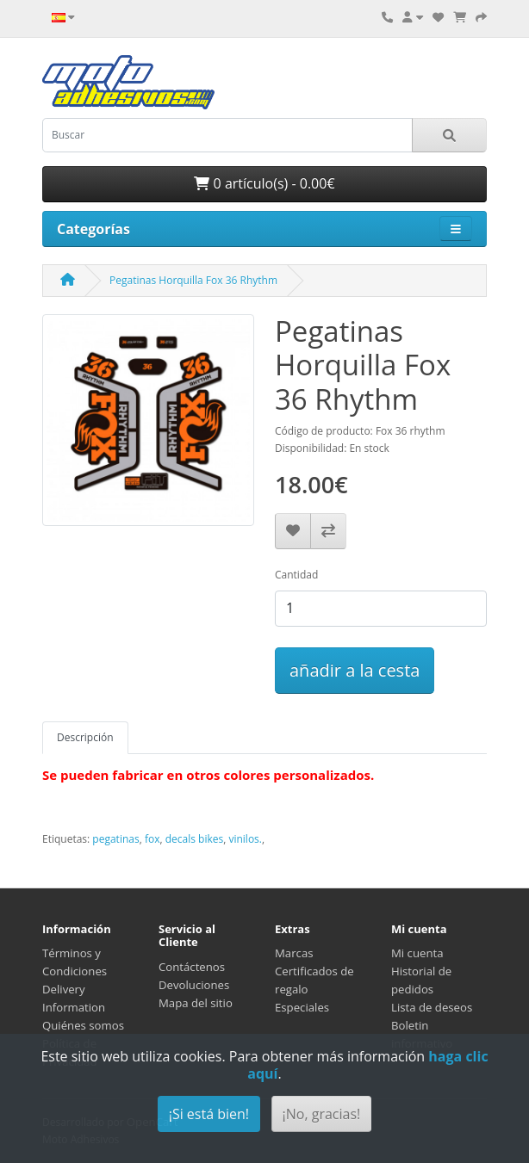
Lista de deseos (431, 1007)
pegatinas (115, 839)
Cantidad (296, 574)
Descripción (85, 737)
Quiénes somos (83, 1025)
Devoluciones (194, 985)
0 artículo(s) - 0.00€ (264, 183)
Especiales (302, 1007)
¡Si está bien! (209, 1113)
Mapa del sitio (196, 1003)
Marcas (294, 953)
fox (152, 839)
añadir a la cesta (354, 670)
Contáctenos (192, 966)
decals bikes (194, 839)
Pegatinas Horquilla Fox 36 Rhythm (193, 280)
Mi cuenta (417, 953)
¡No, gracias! (322, 1113)
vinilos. (245, 839)
